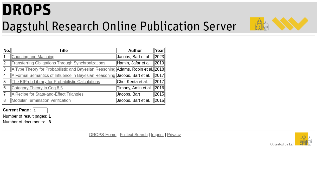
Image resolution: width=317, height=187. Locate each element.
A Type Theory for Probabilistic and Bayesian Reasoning (63, 69)
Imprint (157, 134)
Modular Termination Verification (41, 100)
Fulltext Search (134, 134)
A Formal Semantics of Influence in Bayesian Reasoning (63, 75)
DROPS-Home (103, 134)
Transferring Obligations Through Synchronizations (58, 63)
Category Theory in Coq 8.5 (37, 88)
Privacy (174, 134)
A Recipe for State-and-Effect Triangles (47, 94)
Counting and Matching (33, 57)
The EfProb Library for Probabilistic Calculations (56, 81)
